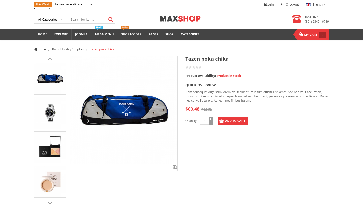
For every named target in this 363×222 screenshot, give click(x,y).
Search (111, 19)
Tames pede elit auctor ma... (75, 4)
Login (269, 4)
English (314, 4)
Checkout (292, 4)
